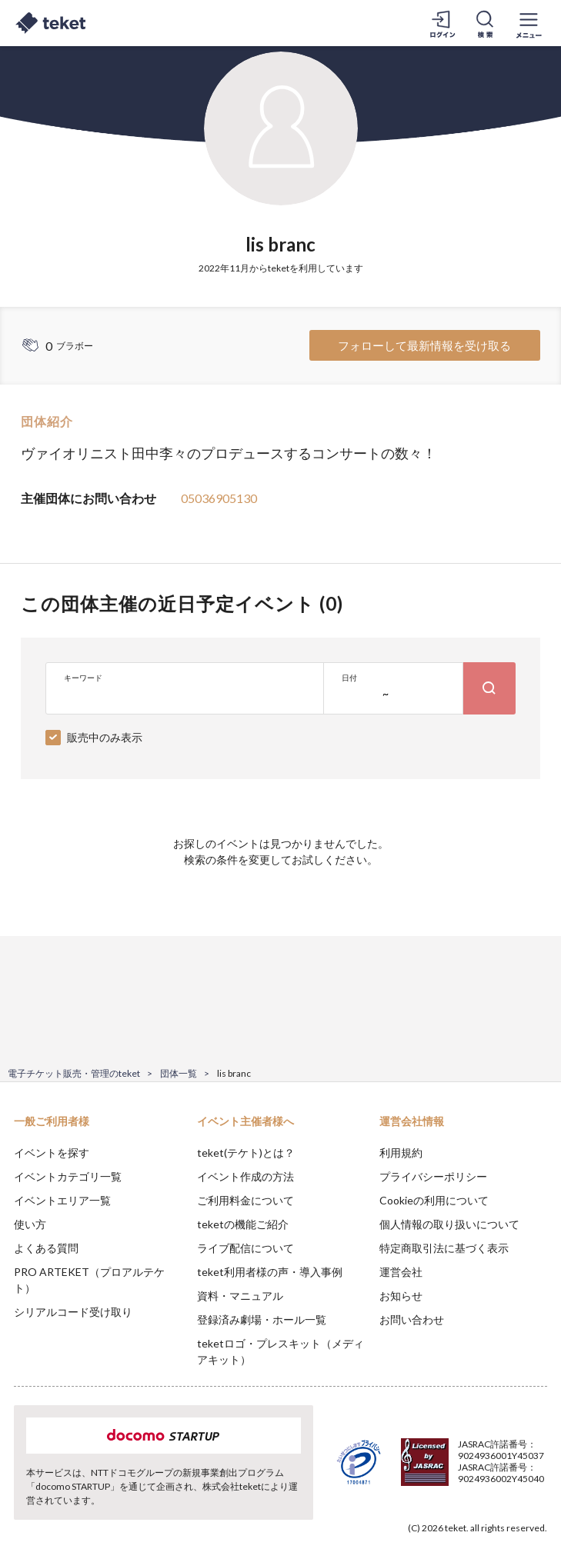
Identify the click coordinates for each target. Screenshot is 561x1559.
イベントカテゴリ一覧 (68, 1176)
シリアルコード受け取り (73, 1311)
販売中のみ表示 (104, 737)
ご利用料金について (245, 1200)
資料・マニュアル (240, 1295)
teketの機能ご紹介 (243, 1224)
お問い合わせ (411, 1319)
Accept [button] (507, 1482)
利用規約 (400, 1152)
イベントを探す (51, 1152)
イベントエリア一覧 (62, 1200)
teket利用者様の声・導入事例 (269, 1271)
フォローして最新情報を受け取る (424, 345)
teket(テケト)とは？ (246, 1152)
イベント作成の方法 (245, 1176)
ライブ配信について (245, 1247)
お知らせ (400, 1295)
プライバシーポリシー (433, 1176)
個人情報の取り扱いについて (449, 1224)
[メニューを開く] (529, 23)
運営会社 (400, 1271)
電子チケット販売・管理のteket (74, 1073)
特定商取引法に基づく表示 (444, 1247)
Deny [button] (429, 1483)
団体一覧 (178, 1073)
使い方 (30, 1224)
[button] (20, 1502)
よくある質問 (46, 1247)
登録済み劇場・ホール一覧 (261, 1319)
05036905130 (219, 498)
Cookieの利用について (434, 1200)
